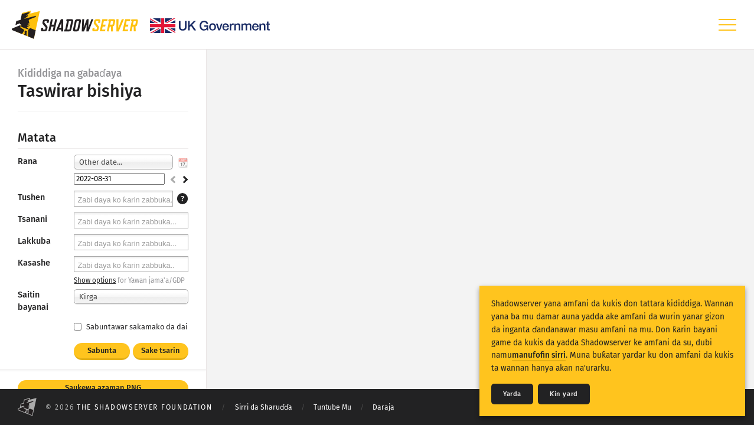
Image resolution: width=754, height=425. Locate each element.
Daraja (383, 407)
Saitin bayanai (33, 301)
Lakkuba (34, 241)
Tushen (31, 197)
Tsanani (32, 219)
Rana (27, 161)
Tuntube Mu (332, 407)
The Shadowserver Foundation (145, 407)
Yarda (512, 394)
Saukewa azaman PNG (103, 387)
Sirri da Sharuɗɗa (263, 407)
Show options (95, 280)
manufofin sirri (539, 355)
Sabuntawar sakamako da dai (130, 326)
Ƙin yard (564, 394)
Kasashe (34, 263)
